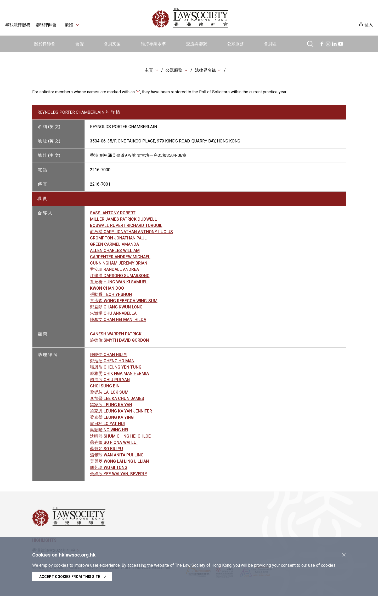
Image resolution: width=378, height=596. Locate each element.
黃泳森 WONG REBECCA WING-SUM (123, 301)
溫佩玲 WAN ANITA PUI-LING (117, 455)
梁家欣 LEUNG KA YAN (111, 405)
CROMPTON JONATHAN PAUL (118, 238)
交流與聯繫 (196, 43)
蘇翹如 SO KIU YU (106, 449)
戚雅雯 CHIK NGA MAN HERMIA (119, 373)
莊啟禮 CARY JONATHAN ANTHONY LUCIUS (131, 232)
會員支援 (112, 43)
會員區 (270, 43)
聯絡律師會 (46, 24)
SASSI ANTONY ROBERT (113, 213)
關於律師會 (44, 43)
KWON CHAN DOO (107, 288)
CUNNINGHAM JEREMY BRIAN (118, 263)
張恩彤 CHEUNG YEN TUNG (116, 367)
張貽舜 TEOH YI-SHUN (111, 295)
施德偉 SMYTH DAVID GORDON (119, 340)
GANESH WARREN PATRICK (116, 334)
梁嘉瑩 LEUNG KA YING (112, 417)
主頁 (149, 70)
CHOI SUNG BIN (105, 386)
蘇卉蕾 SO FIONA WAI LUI (114, 442)
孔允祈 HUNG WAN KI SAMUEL (119, 282)
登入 (368, 24)
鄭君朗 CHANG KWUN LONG (116, 307)
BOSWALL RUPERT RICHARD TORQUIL (126, 225)
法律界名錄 (205, 70)
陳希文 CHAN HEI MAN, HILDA (118, 320)
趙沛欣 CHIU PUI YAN (110, 380)
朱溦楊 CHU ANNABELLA (113, 313)
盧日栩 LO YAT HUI (107, 424)
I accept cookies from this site (72, 577)
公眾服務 (235, 43)
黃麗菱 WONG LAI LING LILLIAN (119, 461)
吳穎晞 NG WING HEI (109, 430)
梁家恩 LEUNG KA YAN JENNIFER (121, 411)
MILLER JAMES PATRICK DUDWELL (123, 219)
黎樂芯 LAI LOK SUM (109, 392)
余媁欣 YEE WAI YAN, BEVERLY (118, 474)
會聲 (79, 43)
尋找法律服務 (17, 24)
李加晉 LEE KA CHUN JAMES (117, 399)
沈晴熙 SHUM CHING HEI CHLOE (120, 436)
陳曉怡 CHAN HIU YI (108, 355)
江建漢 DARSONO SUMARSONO (120, 276)
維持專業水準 (153, 43)
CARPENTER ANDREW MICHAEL (120, 257)
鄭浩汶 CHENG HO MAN (112, 361)
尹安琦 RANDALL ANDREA (114, 269)
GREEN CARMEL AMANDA (114, 244)
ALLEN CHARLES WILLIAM (115, 251)
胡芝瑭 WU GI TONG (108, 468)
